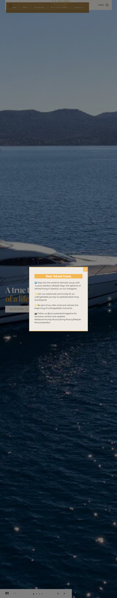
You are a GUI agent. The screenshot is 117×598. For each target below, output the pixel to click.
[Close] (85, 269)
